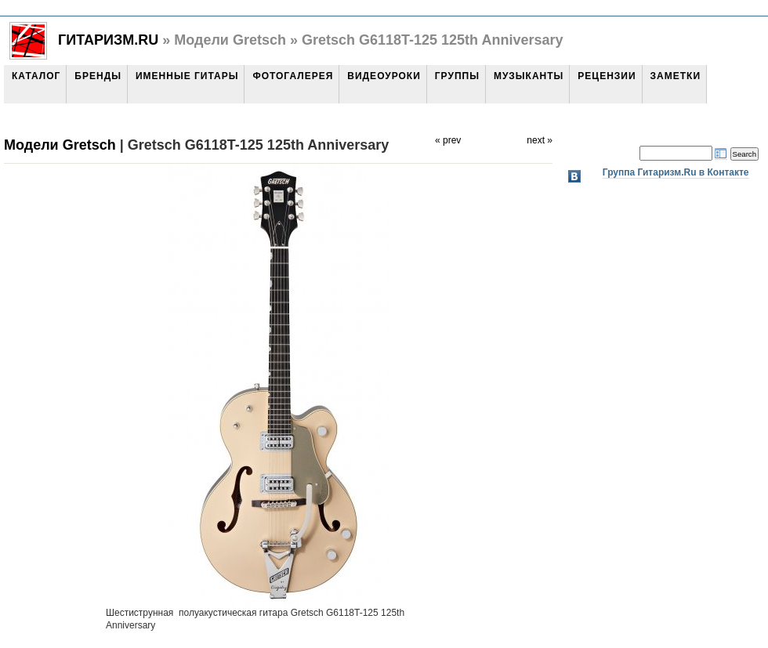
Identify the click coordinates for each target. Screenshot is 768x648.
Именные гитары (187, 76)
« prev (448, 140)
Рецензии (607, 76)
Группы (457, 76)
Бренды (97, 76)
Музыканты (528, 76)
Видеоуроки (383, 76)
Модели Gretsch (60, 145)
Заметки (675, 76)
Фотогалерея (292, 76)
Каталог (36, 76)
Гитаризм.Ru (108, 40)
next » (539, 140)
